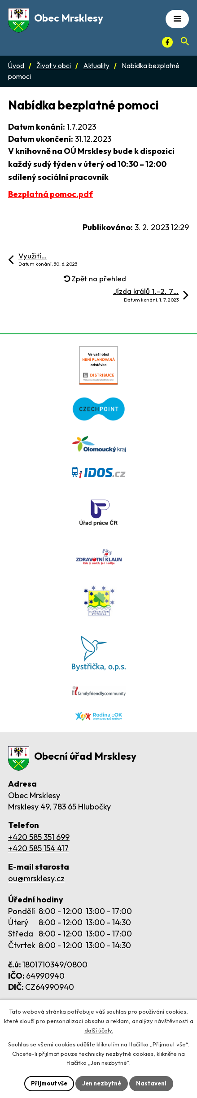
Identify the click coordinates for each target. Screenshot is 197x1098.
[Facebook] (167, 42)
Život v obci (53, 65)
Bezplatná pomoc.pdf (50, 194)
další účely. (98, 1030)
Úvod (16, 65)
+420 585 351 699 (39, 837)
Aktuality (96, 65)
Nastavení (151, 1083)
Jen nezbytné (101, 1083)
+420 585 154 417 (38, 848)
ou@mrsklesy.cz (36, 878)
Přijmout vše (49, 1083)
